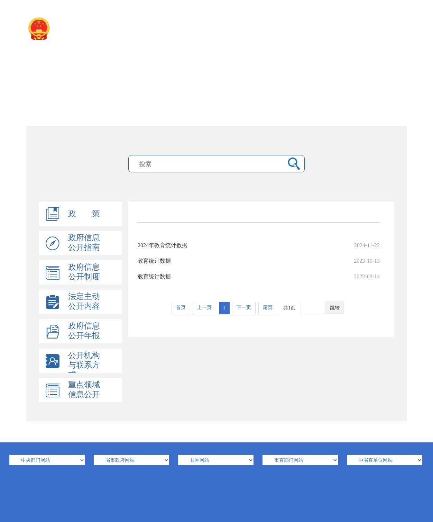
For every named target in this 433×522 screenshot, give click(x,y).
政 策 (84, 213)
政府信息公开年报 (84, 331)
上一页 (204, 307)
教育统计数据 (259, 261)
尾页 (268, 307)
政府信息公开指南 (84, 242)
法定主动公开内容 (84, 301)
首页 (181, 307)
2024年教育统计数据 (259, 245)
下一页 (244, 307)
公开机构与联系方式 (84, 365)
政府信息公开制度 (84, 272)
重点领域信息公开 (84, 389)
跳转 (335, 307)
